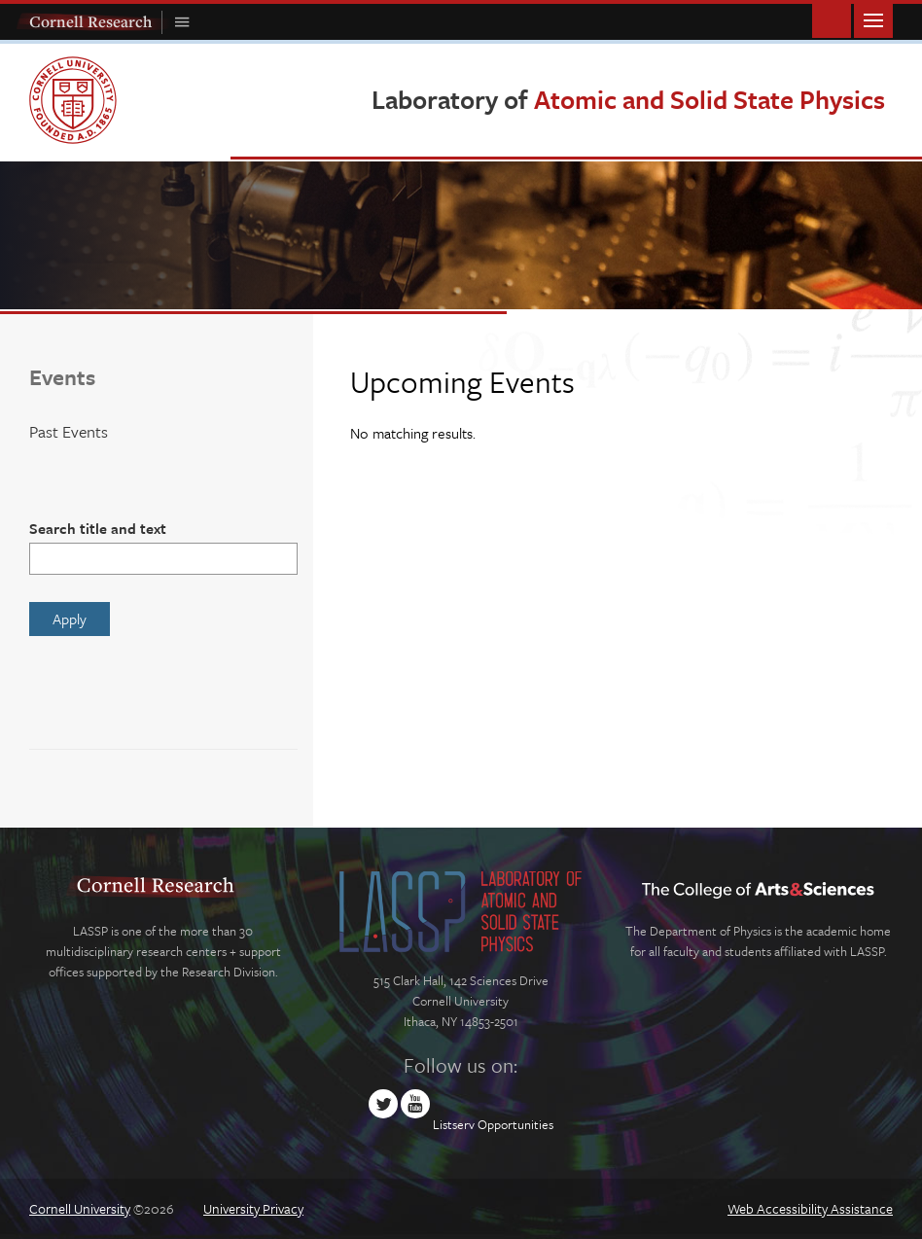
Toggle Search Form (831, 19)
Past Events (68, 431)
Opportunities (515, 1124)
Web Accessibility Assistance (810, 1208)
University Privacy (253, 1208)
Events (62, 377)
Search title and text (97, 528)
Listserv (454, 1124)
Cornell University (79, 1208)
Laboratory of (628, 99)
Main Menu (873, 19)
